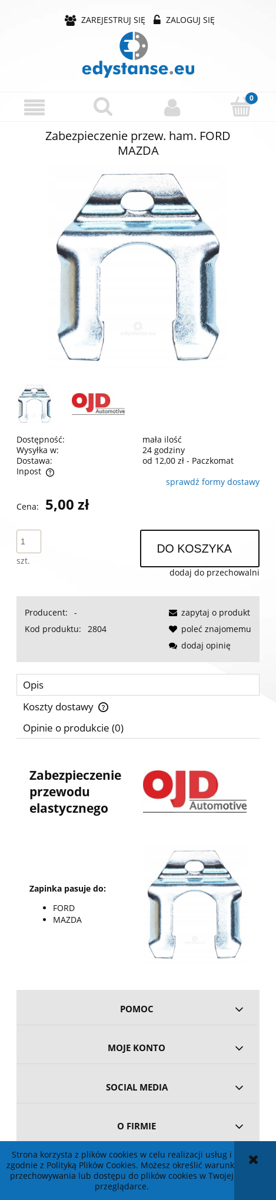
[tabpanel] (138, 860)
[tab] (138, 685)
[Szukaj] (103, 106)
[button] (34, 107)
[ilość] (28, 541)
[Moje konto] (172, 107)
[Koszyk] (241, 106)
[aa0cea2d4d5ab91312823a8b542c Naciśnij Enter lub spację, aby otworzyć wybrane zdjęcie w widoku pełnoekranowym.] (138, 267)
